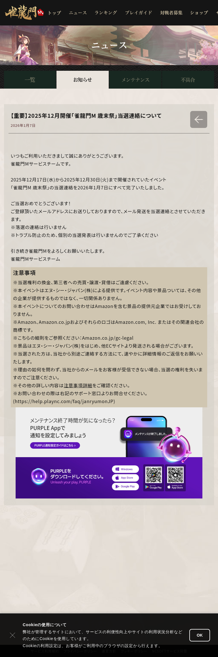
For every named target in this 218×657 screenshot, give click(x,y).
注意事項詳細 (78, 385)
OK (200, 635)
